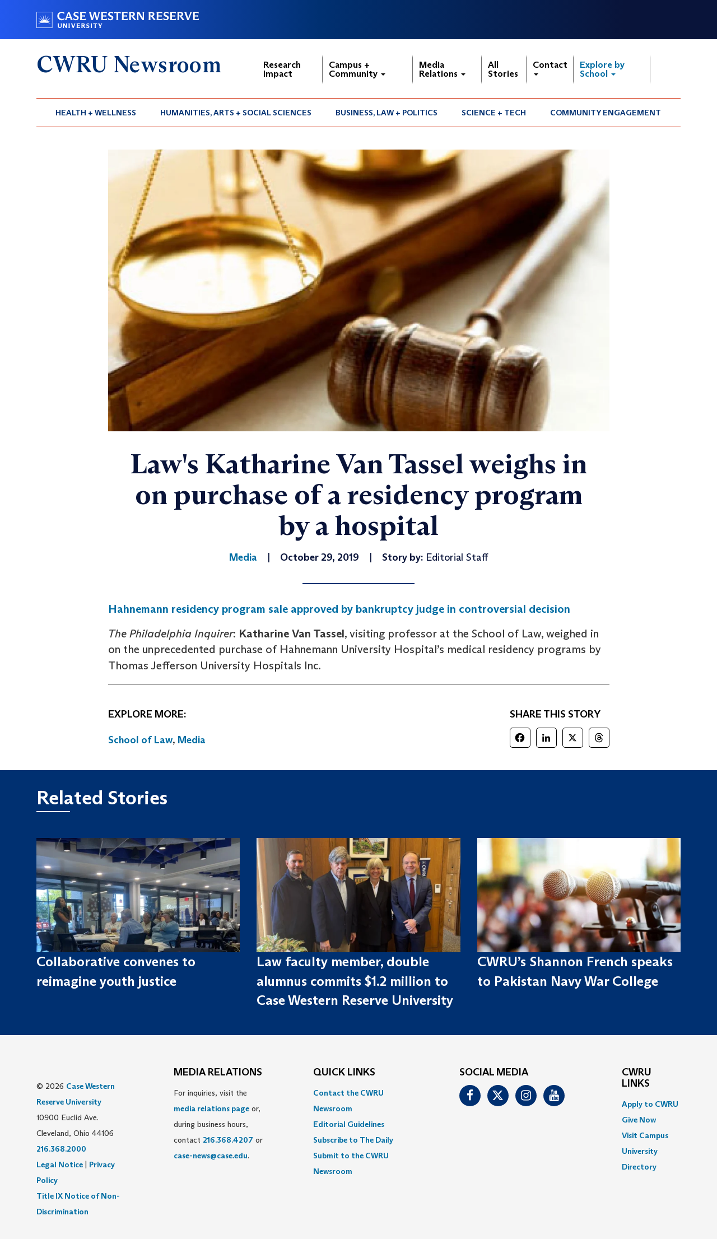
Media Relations (442, 69)
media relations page (211, 1108)
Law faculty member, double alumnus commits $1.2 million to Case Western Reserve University (355, 980)
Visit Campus (645, 1135)
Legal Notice (59, 1164)
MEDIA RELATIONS (218, 1072)
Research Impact (282, 69)
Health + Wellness (95, 113)
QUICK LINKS (344, 1072)
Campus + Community (357, 69)
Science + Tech (494, 113)
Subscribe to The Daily (353, 1140)
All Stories (503, 69)
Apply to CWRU (650, 1104)
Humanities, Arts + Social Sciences (235, 113)
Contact (550, 67)
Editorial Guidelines (348, 1124)
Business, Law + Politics (386, 113)
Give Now (639, 1120)
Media (192, 740)
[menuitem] (96, 113)
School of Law (140, 740)
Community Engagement (605, 113)
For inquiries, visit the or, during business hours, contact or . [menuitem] (218, 1124)
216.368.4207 (228, 1140)
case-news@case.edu (211, 1155)
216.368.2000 (61, 1149)
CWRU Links (636, 1078)
